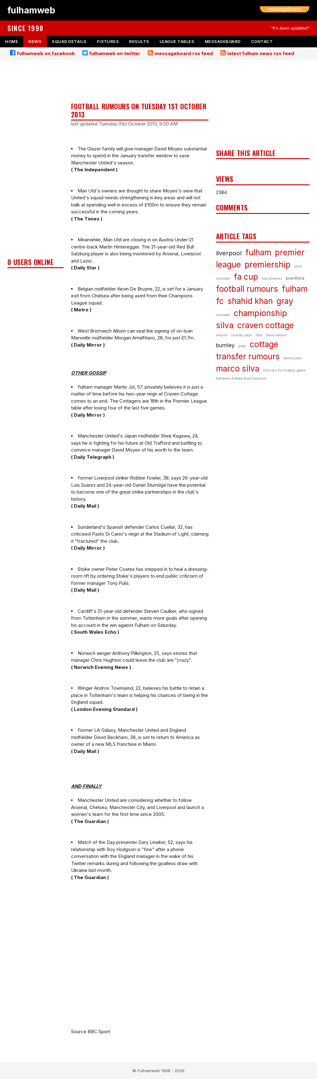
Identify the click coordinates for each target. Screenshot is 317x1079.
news (34, 41)
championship (260, 313)
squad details (69, 41)
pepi (242, 346)
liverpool (229, 253)
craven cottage (265, 325)
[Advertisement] (35, 160)
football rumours (247, 289)
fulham (258, 252)
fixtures (108, 41)
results (139, 41)
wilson (222, 335)
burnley (225, 345)
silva (224, 325)
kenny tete (293, 358)
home (11, 41)
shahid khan (250, 301)
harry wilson (276, 335)
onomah (223, 315)
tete (259, 335)
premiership (268, 264)
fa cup (246, 277)
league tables (177, 41)
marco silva (237, 368)
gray (284, 301)
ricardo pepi (241, 335)
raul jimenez (272, 278)
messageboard (223, 41)
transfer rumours (248, 356)
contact (262, 41)
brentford (295, 278)
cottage (264, 344)
